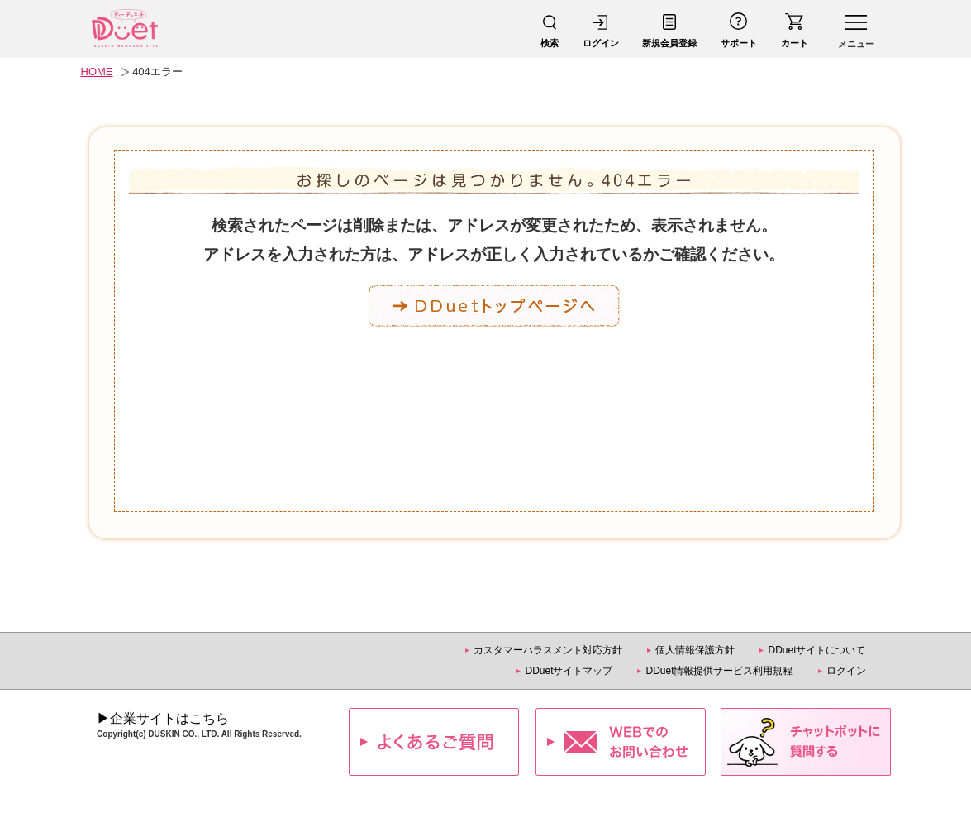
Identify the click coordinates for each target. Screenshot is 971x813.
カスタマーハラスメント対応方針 (548, 650)
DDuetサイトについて (816, 650)
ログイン (846, 671)
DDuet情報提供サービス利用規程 (719, 671)
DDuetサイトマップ (568, 671)
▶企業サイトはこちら (163, 718)
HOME (97, 71)
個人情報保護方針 (695, 650)
